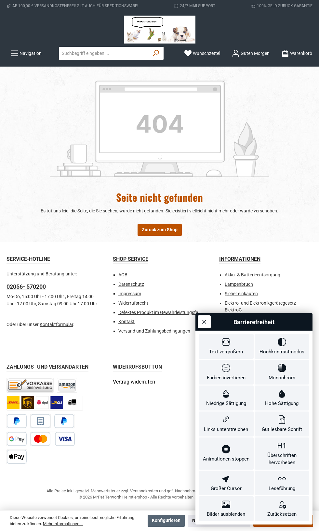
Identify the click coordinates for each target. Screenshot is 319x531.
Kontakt (126, 321)
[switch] (226, 331)
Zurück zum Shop (160, 230)
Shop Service (130, 259)
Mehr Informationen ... (63, 523)
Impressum (129, 294)
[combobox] (104, 53)
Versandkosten (144, 490)
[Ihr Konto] (251, 53)
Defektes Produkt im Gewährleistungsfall (159, 312)
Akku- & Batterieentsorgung (252, 275)
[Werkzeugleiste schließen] (204, 305)
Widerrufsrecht (133, 303)
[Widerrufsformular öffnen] (134, 382)
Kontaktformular (56, 324)
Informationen (239, 259)
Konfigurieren (166, 520)
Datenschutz (131, 284)
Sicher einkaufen (241, 294)
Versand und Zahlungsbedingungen (154, 331)
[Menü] (26, 53)
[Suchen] (156, 53)
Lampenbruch (239, 284)
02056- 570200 (26, 286)
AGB (122, 275)
